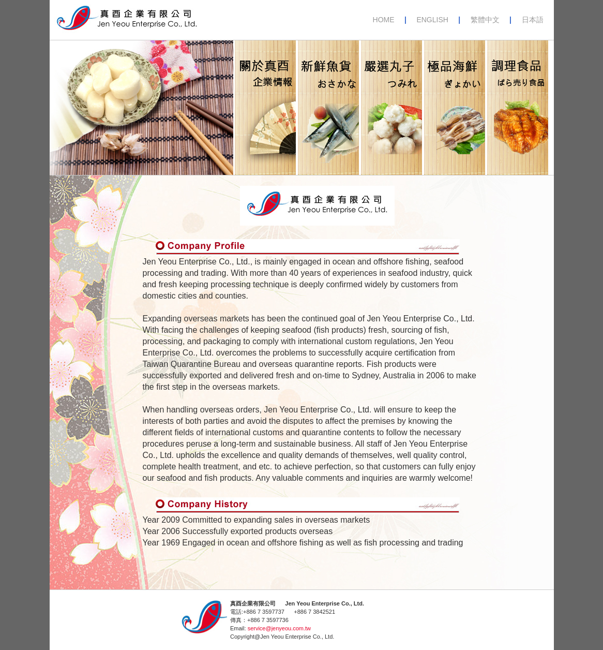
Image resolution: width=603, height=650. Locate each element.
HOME (385, 20)
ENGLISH (432, 20)
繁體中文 (485, 20)
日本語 (533, 20)
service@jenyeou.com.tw (279, 628)
